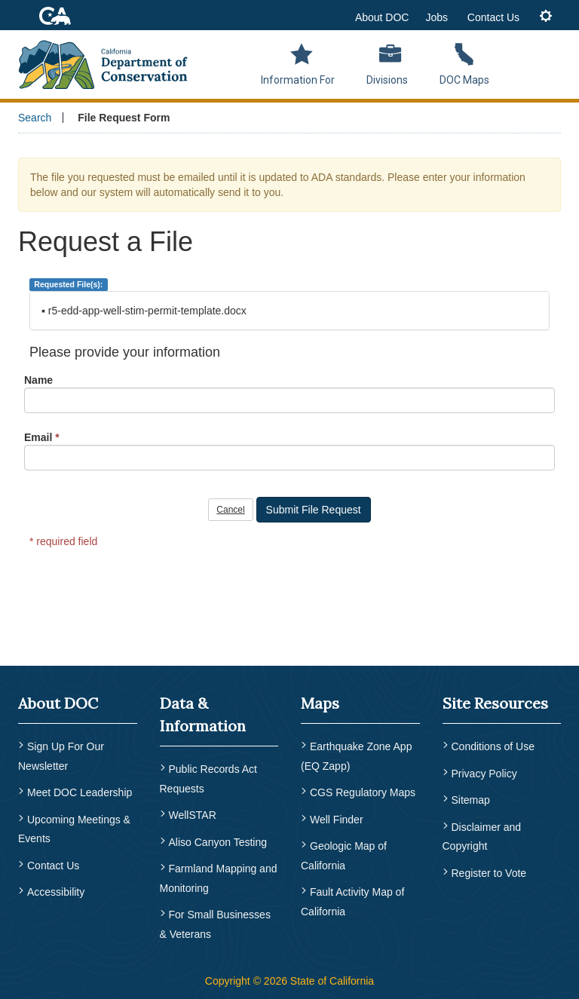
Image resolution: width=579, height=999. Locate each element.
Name (38, 380)
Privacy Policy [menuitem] (484, 773)
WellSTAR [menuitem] (192, 815)
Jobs (436, 17)
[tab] (546, 17)
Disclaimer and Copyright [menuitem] (482, 834)
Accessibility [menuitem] (55, 890)
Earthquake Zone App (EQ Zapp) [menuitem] (356, 756)
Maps (320, 703)
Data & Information (203, 714)
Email (38, 437)
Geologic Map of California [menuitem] (344, 854)
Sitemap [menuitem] (471, 799)
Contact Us (493, 17)
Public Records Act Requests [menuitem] (209, 779)
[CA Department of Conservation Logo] (109, 62)
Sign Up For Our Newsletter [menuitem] (61, 756)
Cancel (230, 509)
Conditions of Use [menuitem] (493, 746)
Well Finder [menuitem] (336, 818)
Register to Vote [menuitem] (489, 870)
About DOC (382, 17)
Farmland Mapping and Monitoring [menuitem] (218, 877)
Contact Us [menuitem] (53, 863)
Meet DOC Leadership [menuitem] (79, 792)
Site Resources (495, 703)
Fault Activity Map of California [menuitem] (352, 899)
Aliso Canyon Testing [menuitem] (218, 841)
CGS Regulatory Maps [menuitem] (362, 792)
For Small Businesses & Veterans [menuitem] (215, 922)
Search (34, 117)
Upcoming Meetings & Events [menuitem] (74, 828)
